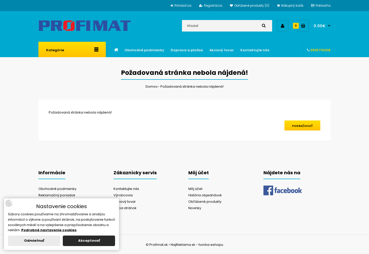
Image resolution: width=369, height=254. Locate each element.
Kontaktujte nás (126, 188)
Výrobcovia (123, 195)
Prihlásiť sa (181, 5)
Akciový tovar (125, 201)
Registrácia (210, 5)
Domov (152, 86)
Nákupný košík (290, 5)
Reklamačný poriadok (56, 195)
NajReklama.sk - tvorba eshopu (197, 244)
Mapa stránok (125, 208)
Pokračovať (302, 126)
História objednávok (205, 195)
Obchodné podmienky (57, 188)
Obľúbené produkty (204, 201)
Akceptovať (89, 240)
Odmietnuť (34, 240)
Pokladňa (321, 5)
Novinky (194, 208)
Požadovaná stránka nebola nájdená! (192, 86)
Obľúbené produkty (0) (249, 5)
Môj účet (195, 188)
